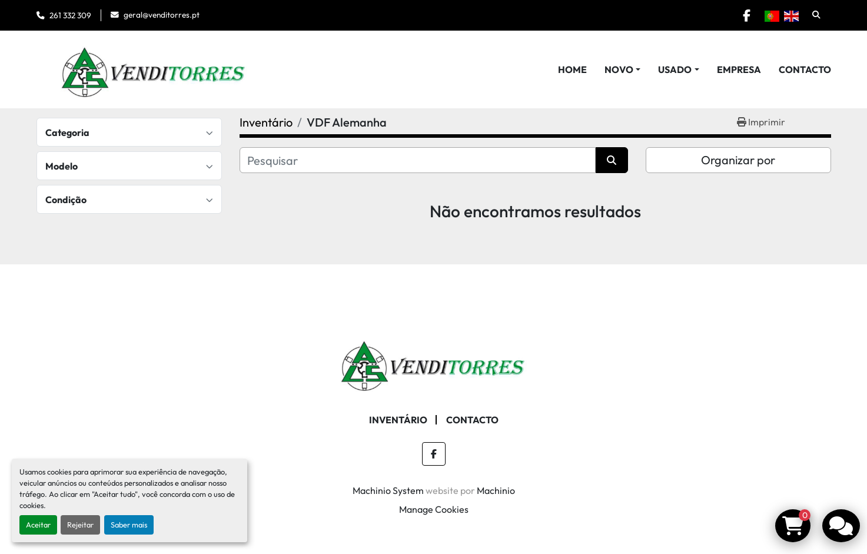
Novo (618, 69)
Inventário (398, 420)
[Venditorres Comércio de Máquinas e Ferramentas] (434, 361)
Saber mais (129, 524)
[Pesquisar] (418, 160)
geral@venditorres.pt (162, 14)
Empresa (739, 69)
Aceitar (38, 524)
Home (572, 69)
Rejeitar (80, 524)
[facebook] (747, 15)
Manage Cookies (434, 509)
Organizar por (738, 159)
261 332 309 (70, 15)
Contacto (805, 69)
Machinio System (388, 490)
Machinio (496, 490)
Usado (675, 69)
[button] (622, 69)
